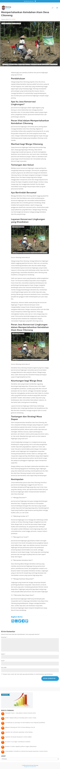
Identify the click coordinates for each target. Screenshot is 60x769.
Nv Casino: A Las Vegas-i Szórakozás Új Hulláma (17, 741)
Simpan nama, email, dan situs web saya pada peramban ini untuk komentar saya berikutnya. (28, 674)
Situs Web (3, 667)
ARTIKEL (13, 19)
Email (3, 660)
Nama (3, 654)
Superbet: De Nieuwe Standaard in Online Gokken (18, 737)
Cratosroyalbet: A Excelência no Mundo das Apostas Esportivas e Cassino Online (26, 751)
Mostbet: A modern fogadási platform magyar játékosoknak (20, 746)
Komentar (4, 637)
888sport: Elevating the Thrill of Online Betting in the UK (20, 727)
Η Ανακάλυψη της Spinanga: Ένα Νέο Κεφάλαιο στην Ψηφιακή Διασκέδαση (25, 722)
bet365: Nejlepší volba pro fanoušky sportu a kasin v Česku (20, 718)
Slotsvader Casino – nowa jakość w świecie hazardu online (20, 713)
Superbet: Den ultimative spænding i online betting (18, 732)
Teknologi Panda (33, 766)
